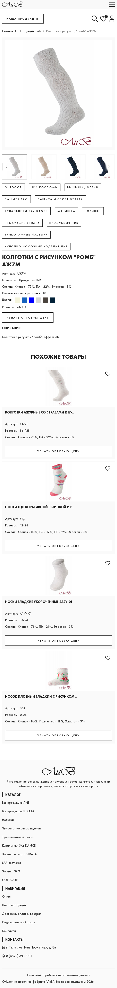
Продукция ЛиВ (30, 31)
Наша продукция (14, 905)
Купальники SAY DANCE (19, 845)
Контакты (9, 931)
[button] (109, 167)
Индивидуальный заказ (18, 922)
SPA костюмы (11, 863)
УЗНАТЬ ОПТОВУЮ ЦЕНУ (28, 317)
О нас (6, 896)
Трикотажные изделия (18, 837)
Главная (7, 31)
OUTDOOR (10, 880)
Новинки (8, 820)
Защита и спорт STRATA (19, 854)
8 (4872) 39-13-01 (17, 956)
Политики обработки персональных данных (58, 975)
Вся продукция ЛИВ (16, 802)
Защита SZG (11, 871)
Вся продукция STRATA (18, 811)
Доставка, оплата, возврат (22, 913)
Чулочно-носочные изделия (21, 828)
